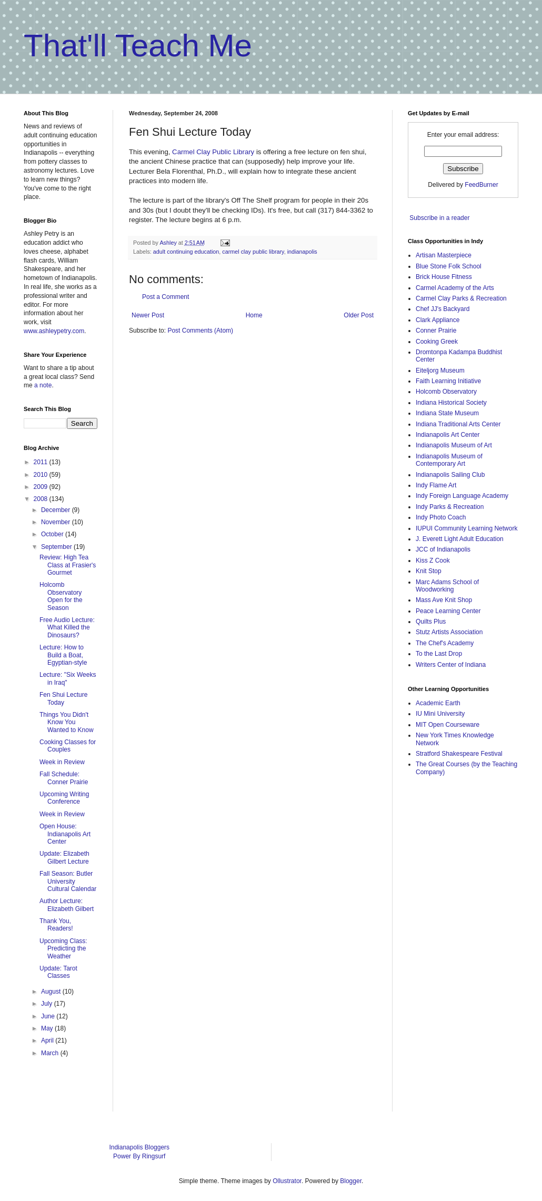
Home (254, 315)
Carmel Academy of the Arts (455, 288)
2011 (41, 462)
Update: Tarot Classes (58, 972)
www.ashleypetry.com (54, 331)
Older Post (359, 315)
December (56, 510)
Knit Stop (428, 571)
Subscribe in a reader (439, 218)
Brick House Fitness (444, 277)
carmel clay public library (253, 251)
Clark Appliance (437, 320)
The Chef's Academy (445, 643)
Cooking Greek (437, 341)
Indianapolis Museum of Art (454, 445)
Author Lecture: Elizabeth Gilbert (66, 904)
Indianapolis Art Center (447, 434)
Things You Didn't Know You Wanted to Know (66, 722)
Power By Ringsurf (139, 1156)
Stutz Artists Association (449, 632)
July (47, 1003)
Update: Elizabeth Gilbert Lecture (64, 857)
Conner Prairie (436, 330)
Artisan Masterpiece (443, 255)
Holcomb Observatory (446, 391)
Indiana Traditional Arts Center (458, 424)
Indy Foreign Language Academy (462, 495)
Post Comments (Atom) (200, 330)
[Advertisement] (450, 951)
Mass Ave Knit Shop (444, 600)
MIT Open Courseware (447, 724)
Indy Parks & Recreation (450, 507)
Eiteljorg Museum (440, 370)
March (51, 1053)
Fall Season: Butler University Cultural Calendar (67, 881)
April (48, 1040)
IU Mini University (440, 713)
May (48, 1028)
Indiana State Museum (447, 413)
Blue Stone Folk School (448, 266)
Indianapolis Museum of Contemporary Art (449, 460)
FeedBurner (481, 184)
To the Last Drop (439, 653)
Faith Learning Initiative (448, 381)
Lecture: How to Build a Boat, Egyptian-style (63, 655)
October (53, 534)
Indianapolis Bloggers (139, 1147)
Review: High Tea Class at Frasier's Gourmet (67, 565)
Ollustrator (287, 1181)
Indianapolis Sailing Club (450, 474)
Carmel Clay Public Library (213, 152)
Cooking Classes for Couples (67, 745)
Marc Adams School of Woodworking (447, 585)
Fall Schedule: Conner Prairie (63, 777)
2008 (41, 499)
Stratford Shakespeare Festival (459, 753)
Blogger (351, 1181)
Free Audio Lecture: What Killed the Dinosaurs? (67, 627)
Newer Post (148, 315)
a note (43, 385)
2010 (41, 474)
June (48, 1016)
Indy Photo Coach (441, 517)
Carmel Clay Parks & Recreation (461, 298)
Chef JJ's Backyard (442, 309)
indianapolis (302, 251)
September (57, 547)
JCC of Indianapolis (443, 549)
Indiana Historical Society (451, 402)
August (52, 991)
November (56, 522)
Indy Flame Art (436, 485)
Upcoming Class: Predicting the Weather (63, 948)
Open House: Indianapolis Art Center (65, 834)
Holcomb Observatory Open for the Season (61, 596)
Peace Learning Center (448, 611)
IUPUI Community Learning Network (466, 528)
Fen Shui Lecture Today (63, 698)
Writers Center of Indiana (451, 664)
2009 (41, 487)
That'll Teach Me (138, 45)
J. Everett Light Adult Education (460, 539)
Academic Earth (438, 703)
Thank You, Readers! (56, 924)
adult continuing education (186, 251)
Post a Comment (165, 297)
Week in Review (62, 762)
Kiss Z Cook (433, 560)
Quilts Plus (431, 621)
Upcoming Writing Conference (64, 797)
